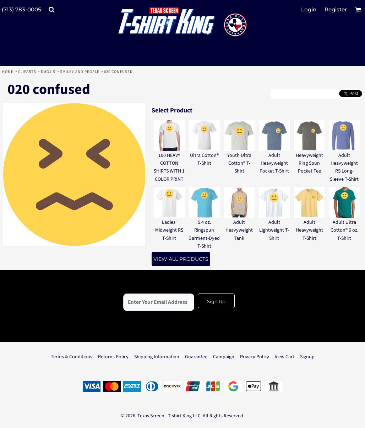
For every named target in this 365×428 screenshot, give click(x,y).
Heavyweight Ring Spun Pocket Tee (309, 163)
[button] (51, 9)
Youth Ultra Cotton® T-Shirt (239, 163)
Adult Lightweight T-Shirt (274, 230)
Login (308, 9)
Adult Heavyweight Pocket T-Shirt (274, 163)
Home (7, 71)
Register (336, 9)
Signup (307, 356)
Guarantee (196, 356)
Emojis (48, 71)
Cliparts (27, 71)
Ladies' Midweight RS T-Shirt (169, 230)
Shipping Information (156, 356)
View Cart (284, 356)
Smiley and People (80, 71)
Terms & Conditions (71, 356)
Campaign (223, 356)
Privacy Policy (254, 356)
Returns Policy (113, 356)
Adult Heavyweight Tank (239, 230)
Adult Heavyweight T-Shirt (309, 230)
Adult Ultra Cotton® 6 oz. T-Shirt (344, 230)
